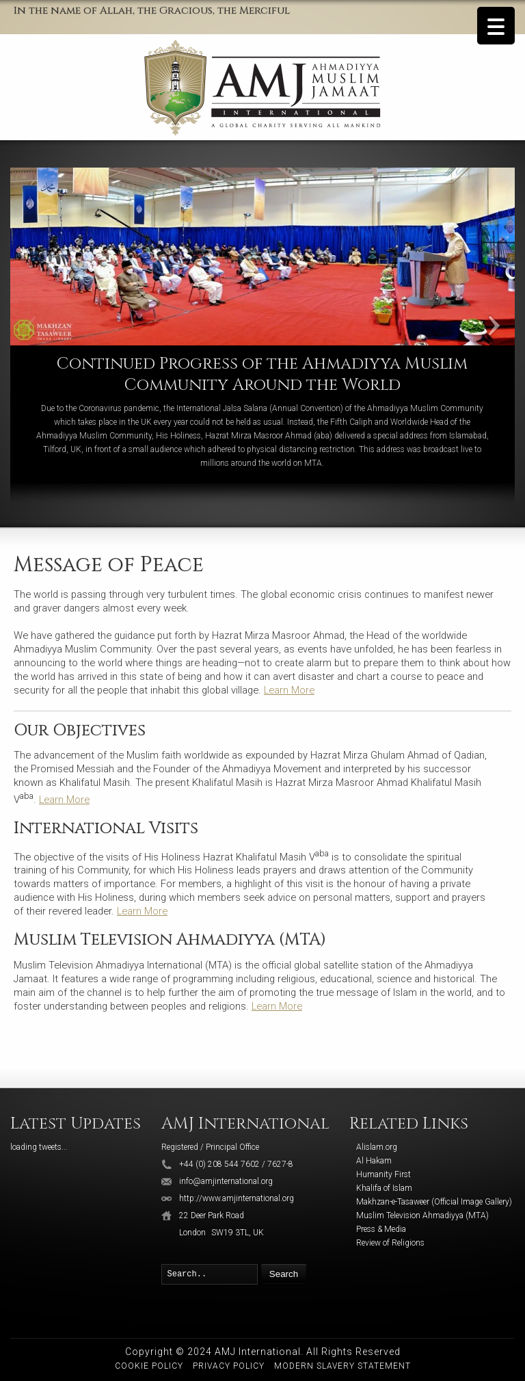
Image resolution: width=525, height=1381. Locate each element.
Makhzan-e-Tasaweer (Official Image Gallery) (434, 1202)
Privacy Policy (229, 1366)
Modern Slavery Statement (342, 1366)
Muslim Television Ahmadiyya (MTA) (422, 1215)
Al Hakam (374, 1161)
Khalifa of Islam (384, 1188)
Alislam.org (376, 1147)
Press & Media (381, 1229)
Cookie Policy (149, 1366)
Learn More (289, 690)
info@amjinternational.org (226, 1181)
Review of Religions (390, 1243)
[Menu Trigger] (496, 25)
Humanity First (383, 1174)
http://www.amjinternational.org (236, 1198)
